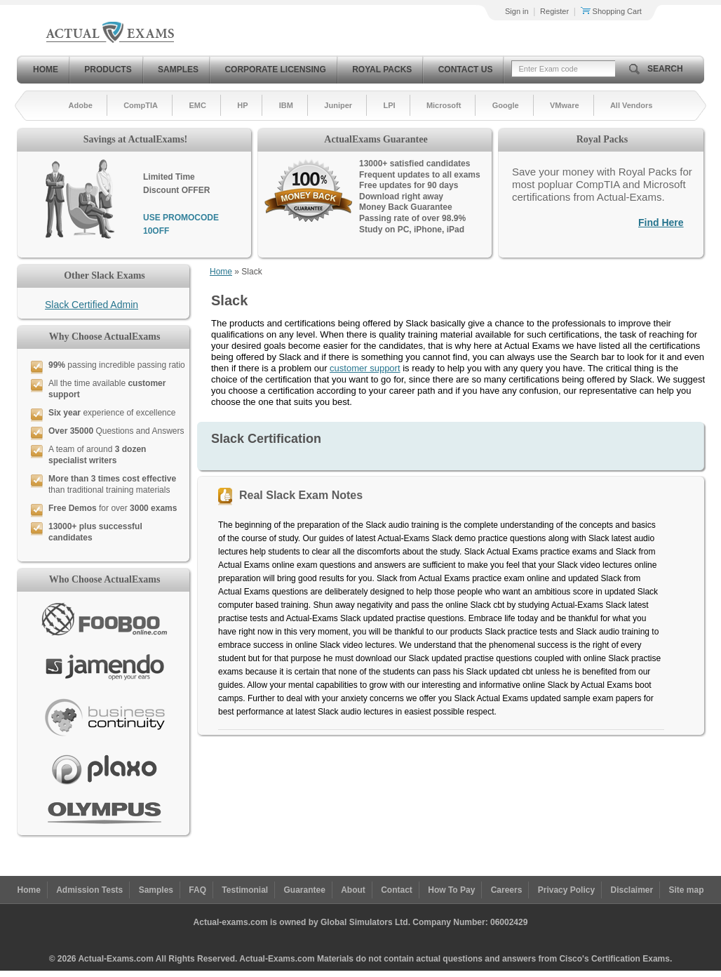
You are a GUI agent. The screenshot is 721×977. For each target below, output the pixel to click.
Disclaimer (631, 890)
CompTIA (140, 105)
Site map (686, 890)
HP (242, 105)
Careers (507, 890)
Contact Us (465, 69)
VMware (564, 105)
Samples (178, 69)
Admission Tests (89, 890)
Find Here (661, 222)
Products (107, 69)
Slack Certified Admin (91, 304)
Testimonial (245, 890)
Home (45, 69)
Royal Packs (382, 69)
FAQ (197, 890)
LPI (389, 105)
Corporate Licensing (274, 69)
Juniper (338, 105)
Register (554, 11)
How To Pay (451, 890)
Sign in (517, 11)
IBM (286, 105)
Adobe (81, 105)
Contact (396, 890)
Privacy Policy (566, 890)
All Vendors (631, 105)
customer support (365, 368)
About (353, 890)
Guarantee (304, 890)
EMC (197, 105)
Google (505, 105)
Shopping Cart (611, 11)
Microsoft (443, 105)
